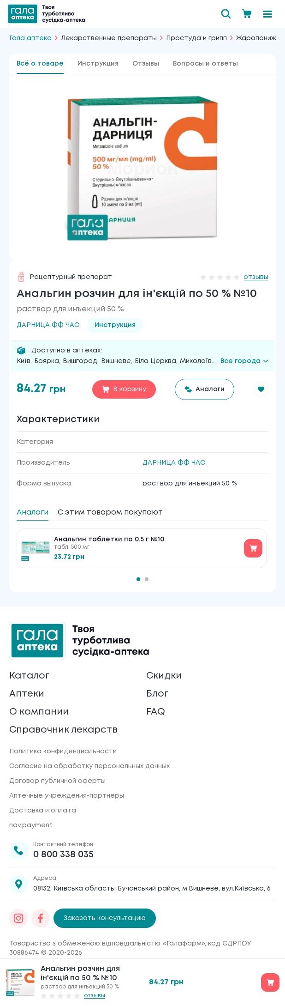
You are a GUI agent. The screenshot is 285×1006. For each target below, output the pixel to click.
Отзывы (145, 64)
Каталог (29, 676)
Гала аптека (30, 38)
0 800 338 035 (63, 854)
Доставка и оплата (42, 810)
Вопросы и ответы (205, 64)
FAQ (155, 712)
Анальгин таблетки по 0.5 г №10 (109, 539)
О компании (39, 712)
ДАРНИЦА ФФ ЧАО (174, 463)
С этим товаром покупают (110, 512)
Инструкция (98, 64)
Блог (157, 694)
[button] (261, 389)
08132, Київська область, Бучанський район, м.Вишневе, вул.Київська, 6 (152, 888)
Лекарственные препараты (109, 38)
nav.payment (31, 825)
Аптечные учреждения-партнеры (66, 796)
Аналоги (32, 512)
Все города (244, 361)
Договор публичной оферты (57, 781)
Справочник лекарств (63, 730)
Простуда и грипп (196, 38)
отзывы (255, 277)
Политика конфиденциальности (63, 751)
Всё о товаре (40, 64)
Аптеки (26, 694)
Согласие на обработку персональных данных (89, 766)
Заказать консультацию (105, 918)
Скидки (164, 676)
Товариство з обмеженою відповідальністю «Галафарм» (107, 943)
